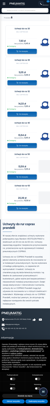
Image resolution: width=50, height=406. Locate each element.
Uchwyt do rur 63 (22, 185)
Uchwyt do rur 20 (22, 28)
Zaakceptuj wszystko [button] (36, 401)
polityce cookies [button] (16, 353)
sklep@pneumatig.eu (12, 324)
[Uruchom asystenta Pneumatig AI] (43, 392)
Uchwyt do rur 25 (22, 60)
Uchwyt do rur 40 (22, 123)
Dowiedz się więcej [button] (25, 396)
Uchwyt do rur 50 (22, 154)
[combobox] (25, 10)
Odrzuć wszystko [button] (13, 401)
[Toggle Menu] (3, 2)
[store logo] (17, 4)
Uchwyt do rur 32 (22, 91)
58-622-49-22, (10, 328)
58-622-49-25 (21, 328)
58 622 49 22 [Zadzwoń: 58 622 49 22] (41, 3)
